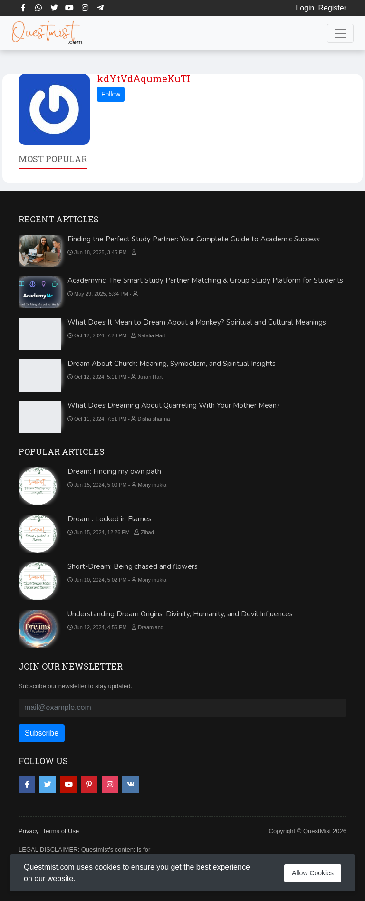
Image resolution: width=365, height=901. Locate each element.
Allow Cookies (313, 873)
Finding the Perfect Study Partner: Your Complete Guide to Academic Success (193, 239)
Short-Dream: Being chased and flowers (132, 566)
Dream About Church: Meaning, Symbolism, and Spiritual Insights (171, 363)
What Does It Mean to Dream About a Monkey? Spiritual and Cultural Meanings (196, 322)
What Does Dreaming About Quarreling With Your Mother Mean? (173, 405)
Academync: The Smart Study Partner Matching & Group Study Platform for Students (205, 280)
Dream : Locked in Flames (109, 519)
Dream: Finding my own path (114, 471)
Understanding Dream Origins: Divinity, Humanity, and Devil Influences (180, 614)
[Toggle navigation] (340, 33)
